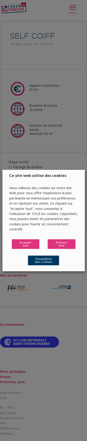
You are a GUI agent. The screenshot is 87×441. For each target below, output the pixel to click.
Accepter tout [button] (25, 243)
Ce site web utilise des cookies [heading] (37, 175)
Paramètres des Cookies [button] (43, 260)
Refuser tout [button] (61, 243)
